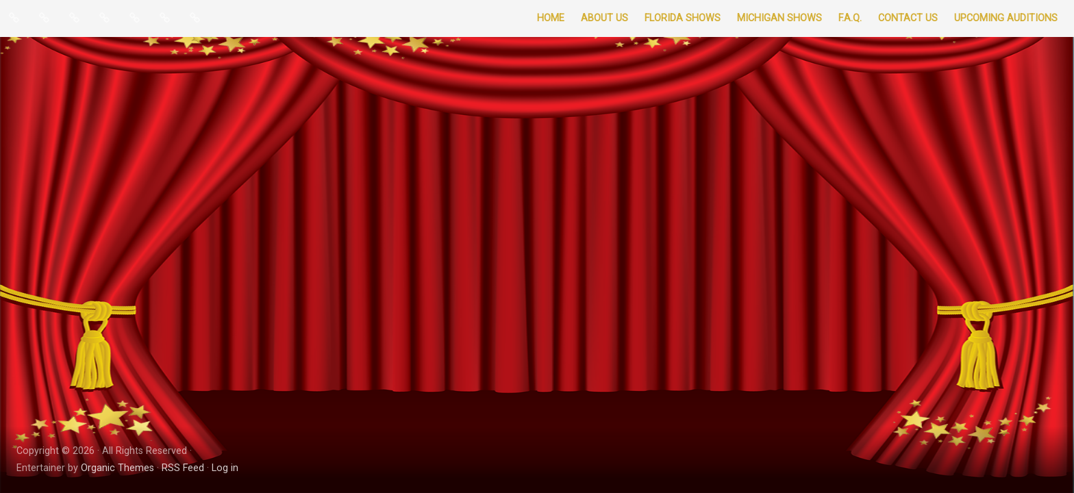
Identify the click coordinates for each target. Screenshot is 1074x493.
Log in (225, 468)
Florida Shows (683, 18)
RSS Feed (183, 468)
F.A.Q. (850, 18)
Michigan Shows (779, 18)
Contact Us (908, 18)
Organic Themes (117, 468)
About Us (604, 18)
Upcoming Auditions (1006, 18)
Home (550, 18)
